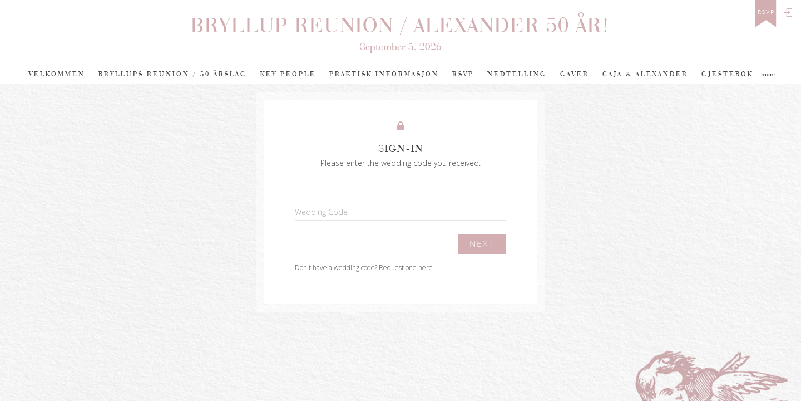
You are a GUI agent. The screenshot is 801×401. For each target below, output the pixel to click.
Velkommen (57, 74)
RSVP (463, 74)
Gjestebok (727, 74)
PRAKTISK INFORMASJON (384, 74)
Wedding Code (321, 212)
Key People (288, 74)
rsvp (766, 12)
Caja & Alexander (645, 74)
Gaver (574, 74)
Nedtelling (517, 74)
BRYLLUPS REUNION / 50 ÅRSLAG (172, 74)
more (768, 74)
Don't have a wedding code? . (364, 267)
